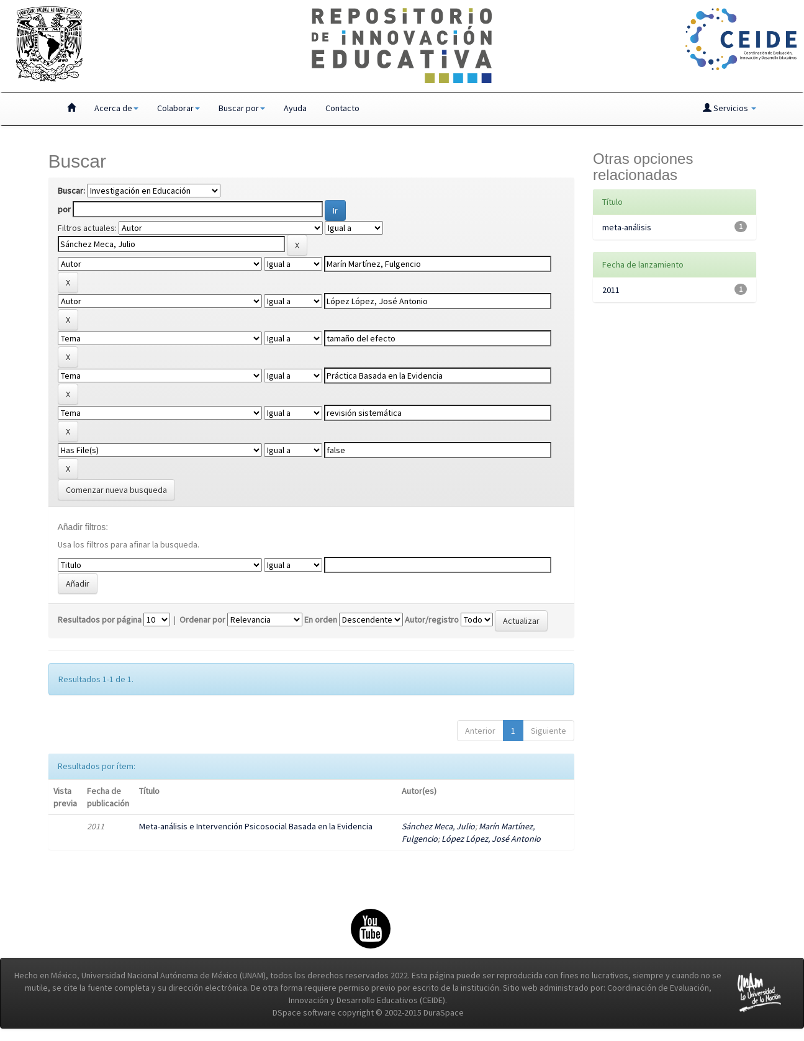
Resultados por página (100, 619)
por (64, 209)
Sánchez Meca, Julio (438, 826)
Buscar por (242, 108)
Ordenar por (202, 619)
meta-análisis (626, 227)
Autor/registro (432, 619)
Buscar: (71, 190)
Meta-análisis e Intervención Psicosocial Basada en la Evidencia (256, 826)
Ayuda (295, 108)
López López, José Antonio (491, 838)
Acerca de (116, 108)
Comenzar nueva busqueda (116, 489)
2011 (611, 289)
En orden (320, 619)
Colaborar (178, 108)
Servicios (729, 108)
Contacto (342, 108)
